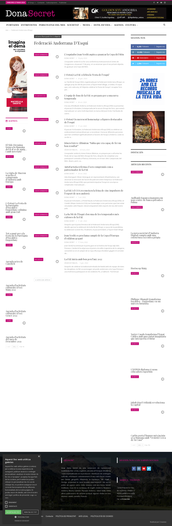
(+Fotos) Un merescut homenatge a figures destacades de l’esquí (93, 121)
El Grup (31, 2)
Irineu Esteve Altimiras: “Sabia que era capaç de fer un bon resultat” (92, 145)
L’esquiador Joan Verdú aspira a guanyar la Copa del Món (94, 54)
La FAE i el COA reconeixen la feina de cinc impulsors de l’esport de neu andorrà (93, 192)
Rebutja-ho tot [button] (30, 512)
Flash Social (40, 96)
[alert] (22, 488)
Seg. (140, 445)
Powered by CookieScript (22, 521)
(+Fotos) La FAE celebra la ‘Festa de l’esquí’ (86, 74)
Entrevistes (29, 24)
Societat (73, 24)
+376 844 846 (125, 499)
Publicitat (62, 2)
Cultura (130, 24)
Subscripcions (51, 2)
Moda (86, 24)
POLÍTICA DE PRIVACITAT (66, 516)
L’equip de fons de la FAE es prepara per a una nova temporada (91, 97)
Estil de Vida (102, 24)
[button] (22, 517)
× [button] (39, 456)
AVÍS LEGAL (83, 516)
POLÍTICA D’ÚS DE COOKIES (102, 516)
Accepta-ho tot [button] (13, 512)
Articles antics (42, 280)
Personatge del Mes (52, 24)
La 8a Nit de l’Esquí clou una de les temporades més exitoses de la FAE (91, 216)
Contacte (40, 2)
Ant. (134, 445)
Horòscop (135, 242)
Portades (12, 24)
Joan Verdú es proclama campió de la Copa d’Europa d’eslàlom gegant (91, 237)
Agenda (118, 24)
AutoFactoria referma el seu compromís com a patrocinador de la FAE (88, 168)
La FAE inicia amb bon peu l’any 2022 (83, 259)
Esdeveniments (41, 55)
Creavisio (163, 522)
